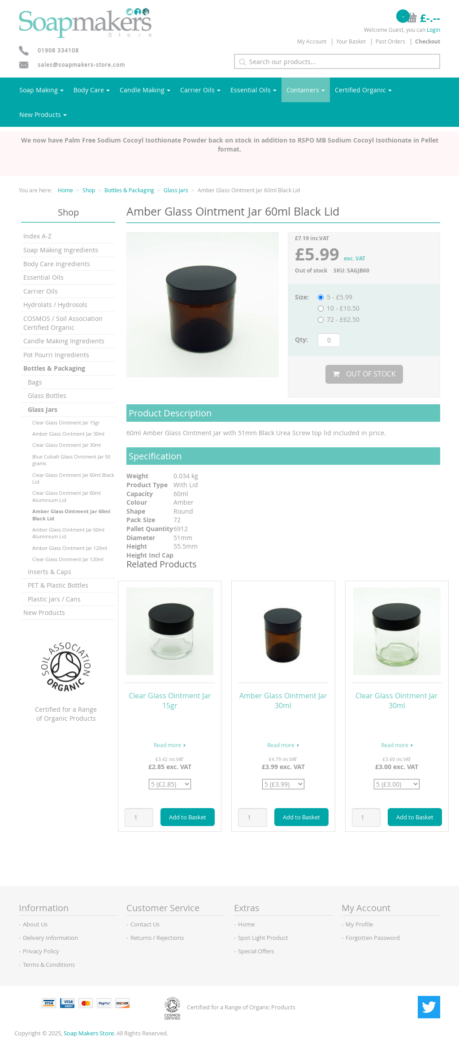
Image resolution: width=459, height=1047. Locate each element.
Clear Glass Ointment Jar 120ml (68, 559)
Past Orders (390, 41)
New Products (43, 114)
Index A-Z (37, 236)
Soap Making (41, 90)
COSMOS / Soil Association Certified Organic (63, 323)
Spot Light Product (263, 938)
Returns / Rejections (157, 938)
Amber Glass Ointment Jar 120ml (69, 548)
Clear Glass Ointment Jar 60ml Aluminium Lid (66, 496)
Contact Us (145, 924)
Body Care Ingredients (56, 264)
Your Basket (351, 41)
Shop (88, 190)
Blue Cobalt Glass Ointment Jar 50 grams (71, 460)
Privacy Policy (41, 951)
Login (433, 29)
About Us (35, 924)
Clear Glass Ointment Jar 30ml (66, 444)
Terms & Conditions (49, 964)
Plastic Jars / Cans (54, 599)
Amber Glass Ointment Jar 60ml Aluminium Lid (68, 533)
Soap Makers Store (89, 1033)
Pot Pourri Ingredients (56, 354)
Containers (305, 90)
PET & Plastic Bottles (58, 585)
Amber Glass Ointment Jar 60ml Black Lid (71, 514)
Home (65, 190)
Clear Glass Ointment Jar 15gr (66, 422)
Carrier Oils (200, 90)
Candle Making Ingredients (63, 341)
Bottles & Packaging (129, 190)
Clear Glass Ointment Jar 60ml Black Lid (73, 478)
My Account (311, 41)
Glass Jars (176, 190)
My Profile (359, 924)
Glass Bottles (47, 395)
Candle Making (145, 90)
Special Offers (256, 951)
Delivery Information (50, 938)
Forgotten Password (373, 938)
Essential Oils (253, 90)
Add (187, 817)
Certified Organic (363, 90)
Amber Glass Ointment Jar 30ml (68, 433)
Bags (35, 382)
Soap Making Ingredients (60, 250)
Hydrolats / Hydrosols (55, 304)
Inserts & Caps (49, 571)
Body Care (92, 90)
